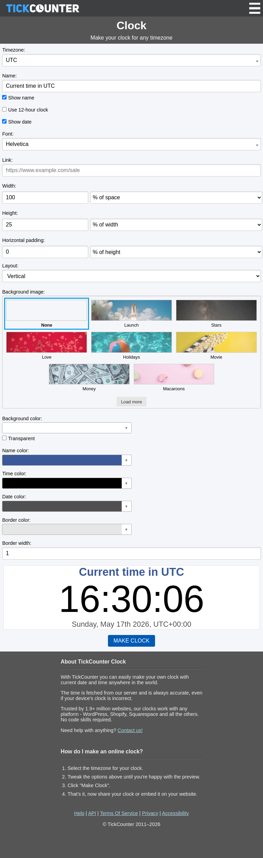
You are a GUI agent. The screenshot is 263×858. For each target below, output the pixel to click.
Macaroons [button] (174, 378)
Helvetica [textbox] (17, 144)
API (92, 813)
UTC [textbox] (11, 60)
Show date (20, 122)
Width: (9, 186)
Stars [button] (216, 314)
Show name (21, 97)
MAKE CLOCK (131, 641)
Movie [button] (216, 346)
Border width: (16, 543)
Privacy (150, 813)
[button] (66, 427)
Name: (9, 75)
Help (79, 813)
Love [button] (46, 346)
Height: (10, 213)
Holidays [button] (131, 346)
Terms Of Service (119, 813)
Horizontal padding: (23, 240)
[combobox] (131, 60)
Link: (7, 160)
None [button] (46, 314)
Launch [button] (131, 314)
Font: (7, 134)
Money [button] (89, 378)
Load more (131, 401)
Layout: (10, 265)
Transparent (21, 438)
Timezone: (13, 50)
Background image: (23, 292)
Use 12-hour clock (28, 110)
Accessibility (175, 813)
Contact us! (130, 730)
